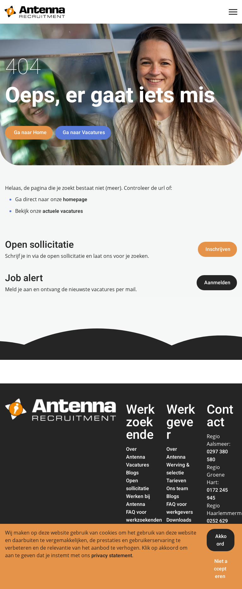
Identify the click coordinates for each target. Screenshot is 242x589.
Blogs (132, 473)
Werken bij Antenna (138, 500)
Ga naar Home (30, 132)
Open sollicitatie (137, 484)
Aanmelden (217, 282)
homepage (75, 199)
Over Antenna (135, 453)
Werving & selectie (177, 469)
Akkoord (221, 540)
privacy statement (111, 555)
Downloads (178, 520)
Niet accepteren (221, 569)
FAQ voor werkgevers (179, 508)
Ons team (177, 488)
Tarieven (176, 480)
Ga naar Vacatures (84, 132)
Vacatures (137, 465)
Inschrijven (217, 249)
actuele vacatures (63, 211)
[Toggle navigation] (233, 12)
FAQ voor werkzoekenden (144, 516)
